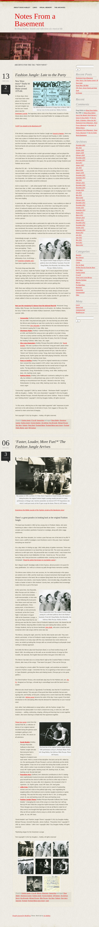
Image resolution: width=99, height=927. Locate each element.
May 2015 (79, 180)
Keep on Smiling (26, 360)
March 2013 (79, 215)
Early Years (79, 270)
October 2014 (80, 190)
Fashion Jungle (26, 420)
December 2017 (80, 160)
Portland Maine (40, 425)
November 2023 (80, 145)
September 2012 (80, 230)
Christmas (79, 260)
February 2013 (80, 217)
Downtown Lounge (21, 113)
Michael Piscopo (63, 423)
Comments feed (80, 310)
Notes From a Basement (35, 20)
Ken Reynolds (53, 423)
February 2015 (80, 183)
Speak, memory (45, 7)
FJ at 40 (33, 420)
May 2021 (79, 148)
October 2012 (80, 227)
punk (26, 428)
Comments (5, 88)
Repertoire (45, 893)
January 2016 (80, 173)
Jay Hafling (46, 915)
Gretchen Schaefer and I (26, 261)
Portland (24, 901)
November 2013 (80, 205)
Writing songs (30, 697)
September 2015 (80, 178)
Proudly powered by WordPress (22, 915)
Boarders (78, 255)
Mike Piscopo (44, 898)
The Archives (59, 7)
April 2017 (79, 163)
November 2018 (80, 158)
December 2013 (80, 202)
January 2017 (80, 165)
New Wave (19, 425)
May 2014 (79, 195)
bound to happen (58, 133)
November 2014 (80, 187)
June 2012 (79, 237)
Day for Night (80, 265)
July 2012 (79, 235)
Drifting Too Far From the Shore (85, 267)
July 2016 (79, 168)
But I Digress (80, 257)
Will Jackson (32, 428)
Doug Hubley (55, 420)
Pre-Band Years (80, 285)
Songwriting (40, 420)
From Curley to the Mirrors (84, 277)
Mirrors (39, 893)
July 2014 (79, 192)
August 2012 (79, 232)
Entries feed (79, 307)
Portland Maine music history (54, 425)
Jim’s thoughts (34, 325)
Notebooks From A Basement (84, 78)
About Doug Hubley (22, 7)
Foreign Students (36, 423)
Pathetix (25, 425)
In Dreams (79, 93)
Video (77, 295)
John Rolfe (48, 627)
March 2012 (79, 245)
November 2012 (80, 225)
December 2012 (80, 222)
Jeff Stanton (56, 896)
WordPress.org (80, 312)
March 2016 (79, 170)
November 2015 (80, 175)
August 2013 (79, 212)
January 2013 (80, 220)
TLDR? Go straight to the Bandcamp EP (28, 126)
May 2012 (5, 77)
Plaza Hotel (31, 425)
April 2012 (79, 242)
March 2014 (79, 197)
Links (35, 7)
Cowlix (78, 262)
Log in (78, 305)
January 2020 (80, 153)
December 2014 (80, 185)
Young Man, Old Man (82, 85)
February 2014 (80, 200)
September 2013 (80, 210)
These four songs (20, 722)
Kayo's (18, 898)
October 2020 (80, 150)
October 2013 (80, 207)
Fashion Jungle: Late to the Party (40, 75)
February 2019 (80, 155)
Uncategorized (80, 292)
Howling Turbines (81, 280)
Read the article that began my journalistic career (39, 560)
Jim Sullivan (45, 423)
